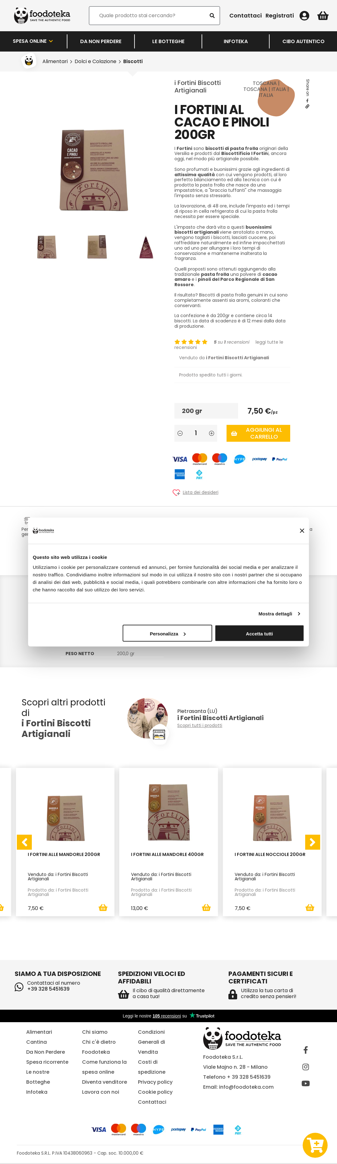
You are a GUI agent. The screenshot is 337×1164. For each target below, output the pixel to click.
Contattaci (245, 15)
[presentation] (24, 842)
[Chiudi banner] (302, 530)
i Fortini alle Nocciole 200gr (270, 855)
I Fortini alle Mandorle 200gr (64, 855)
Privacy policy (155, 1083)
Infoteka (236, 41)
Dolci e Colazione (95, 61)
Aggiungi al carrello (256, 433)
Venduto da (224, 358)
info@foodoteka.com (246, 1088)
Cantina (36, 1043)
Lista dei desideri (200, 492)
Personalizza (168, 633)
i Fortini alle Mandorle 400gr (167, 855)
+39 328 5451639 (48, 990)
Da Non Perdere (100, 41)
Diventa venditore (104, 1083)
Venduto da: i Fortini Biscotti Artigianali (58, 876)
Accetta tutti (259, 633)
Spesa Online (33, 41)
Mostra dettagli (275, 613)
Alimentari (55, 61)
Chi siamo (95, 1033)
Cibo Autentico (303, 41)
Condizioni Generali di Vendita (151, 1043)
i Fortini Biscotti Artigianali (197, 86)
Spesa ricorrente (47, 1063)
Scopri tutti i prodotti (199, 725)
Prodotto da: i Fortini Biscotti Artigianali (58, 892)
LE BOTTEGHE (168, 41)
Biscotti (133, 61)
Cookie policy (155, 1093)
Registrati (280, 15)
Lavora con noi (100, 1093)
